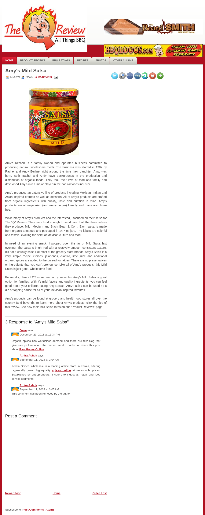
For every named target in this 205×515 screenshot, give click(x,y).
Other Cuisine (123, 60)
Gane (22, 330)
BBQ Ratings (61, 60)
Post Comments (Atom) (38, 509)
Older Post (99, 493)
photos (100, 60)
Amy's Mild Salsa (26, 70)
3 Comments (44, 77)
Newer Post (13, 493)
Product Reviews (32, 60)
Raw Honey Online (31, 349)
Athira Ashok (28, 355)
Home (9, 60)
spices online (61, 370)
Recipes (82, 60)
